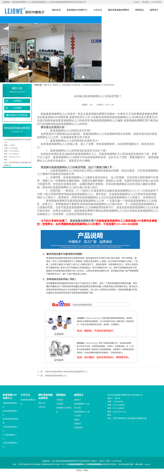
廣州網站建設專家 (126, 464)
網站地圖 (139, 464)
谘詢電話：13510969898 (151, 2)
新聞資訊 (139, 10)
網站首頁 (56, 10)
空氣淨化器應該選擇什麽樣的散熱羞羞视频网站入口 (66, 372)
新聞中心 (56, 85)
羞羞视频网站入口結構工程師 (82, 406)
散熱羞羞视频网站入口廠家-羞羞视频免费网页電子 (120, 120)
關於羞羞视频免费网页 (118, 10)
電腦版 (78, 470)
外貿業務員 (78, 428)
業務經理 (77, 424)
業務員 (76, 420)
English (137, 2)
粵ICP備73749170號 (60, 464)
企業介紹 (41, 407)
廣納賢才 (77, 400)
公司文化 (98, 10)
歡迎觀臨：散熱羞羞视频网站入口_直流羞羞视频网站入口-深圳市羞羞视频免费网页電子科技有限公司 (44, 2)
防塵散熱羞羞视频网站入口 (56, 376)
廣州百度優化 (111, 464)
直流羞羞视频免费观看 (10, 421)
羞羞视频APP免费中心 (77, 10)
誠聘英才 (154, 10)
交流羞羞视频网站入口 (10, 429)
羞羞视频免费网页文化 (28, 402)
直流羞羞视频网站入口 (10, 413)
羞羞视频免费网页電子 (83, 220)
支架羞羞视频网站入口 (10, 445)
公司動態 (17, 108)
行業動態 (17, 101)
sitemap (147, 464)
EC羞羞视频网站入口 (10, 437)
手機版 (85, 470)
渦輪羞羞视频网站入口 (10, 405)
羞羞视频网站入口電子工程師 (82, 414)
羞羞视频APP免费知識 (17, 115)
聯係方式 (41, 403)
